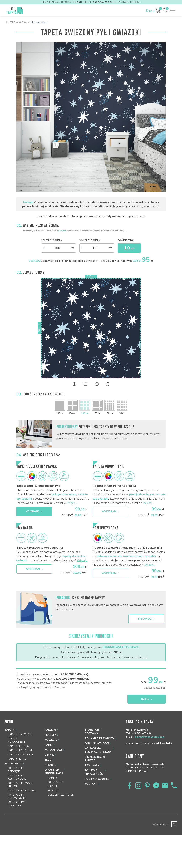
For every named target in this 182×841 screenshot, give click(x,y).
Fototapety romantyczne (17, 796)
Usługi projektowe (61, 794)
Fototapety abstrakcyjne (17, 777)
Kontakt (91, 784)
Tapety (10, 730)
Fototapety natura (21, 790)
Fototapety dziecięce (16, 769)
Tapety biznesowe (20, 750)
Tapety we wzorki (20, 754)
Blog (48, 759)
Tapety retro (17, 759)
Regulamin (92, 765)
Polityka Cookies (97, 779)
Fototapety (13, 763)
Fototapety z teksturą (17, 804)
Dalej (148, 699)
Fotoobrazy (53, 749)
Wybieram (110, 511)
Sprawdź (146, 618)
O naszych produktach (54, 771)
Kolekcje (51, 739)
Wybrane (34, 511)
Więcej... (72, 503)
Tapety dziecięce (19, 746)
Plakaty (50, 734)
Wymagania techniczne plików (98, 750)
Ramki (49, 744)
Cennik (49, 754)
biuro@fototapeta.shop (149, 737)
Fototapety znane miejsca (20, 784)
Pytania (50, 764)
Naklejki (50, 730)
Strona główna (17, 22)
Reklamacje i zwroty (99, 738)
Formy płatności (97, 743)
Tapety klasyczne (20, 734)
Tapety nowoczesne (17, 740)
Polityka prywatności (94, 772)
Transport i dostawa (93, 731)
